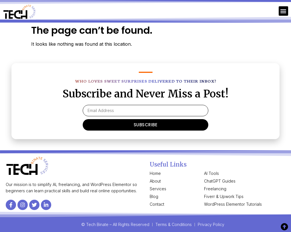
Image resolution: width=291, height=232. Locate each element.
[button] (283, 11)
